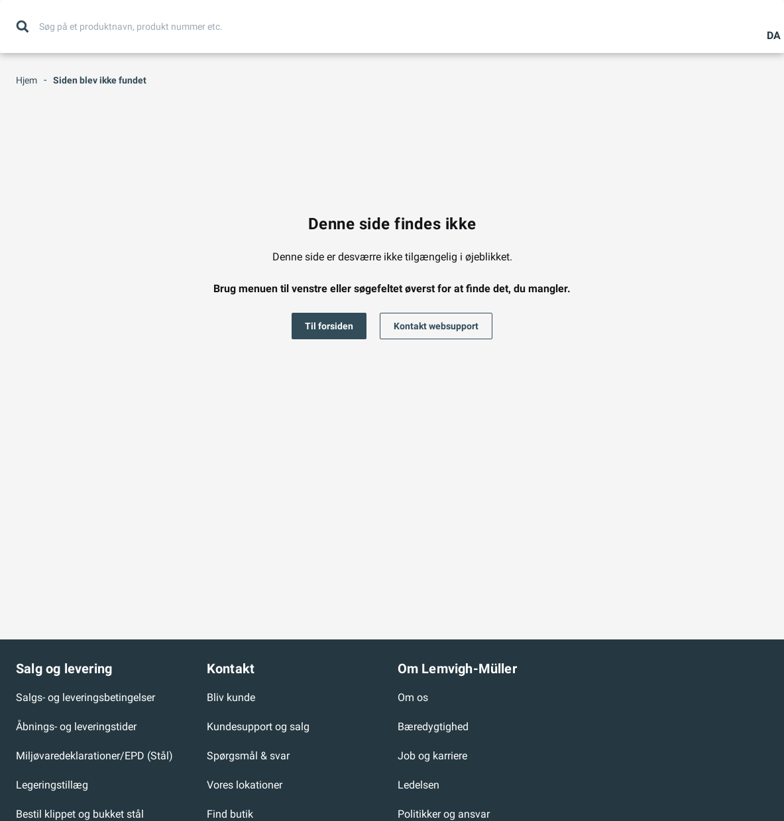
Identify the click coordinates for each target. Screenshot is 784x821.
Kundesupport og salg (258, 726)
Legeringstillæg (52, 785)
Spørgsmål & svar (248, 755)
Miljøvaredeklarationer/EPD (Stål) (94, 755)
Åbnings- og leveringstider (76, 726)
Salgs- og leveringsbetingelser (85, 697)
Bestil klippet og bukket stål (80, 814)
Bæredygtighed (433, 726)
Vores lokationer (244, 785)
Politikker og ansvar (444, 814)
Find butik (230, 814)
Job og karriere (432, 755)
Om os (413, 697)
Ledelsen (418, 785)
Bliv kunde (231, 697)
